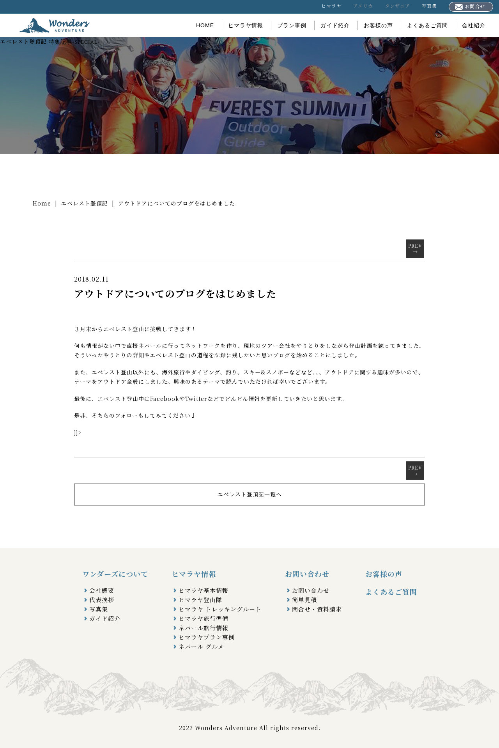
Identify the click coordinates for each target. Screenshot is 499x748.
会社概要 (101, 590)
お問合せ (470, 6)
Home (42, 203)
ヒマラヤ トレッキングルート (220, 609)
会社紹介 (473, 25)
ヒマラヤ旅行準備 (203, 618)
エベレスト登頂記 (84, 203)
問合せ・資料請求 (317, 609)
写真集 (429, 5)
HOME (205, 25)
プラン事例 (291, 25)
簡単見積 (304, 600)
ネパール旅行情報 (203, 628)
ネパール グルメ (201, 646)
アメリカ (363, 5)
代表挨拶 (101, 600)
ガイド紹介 (335, 25)
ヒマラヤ (331, 5)
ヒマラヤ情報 (245, 25)
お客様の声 (378, 25)
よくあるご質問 (427, 25)
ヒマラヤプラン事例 (207, 637)
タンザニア (397, 5)
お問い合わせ (310, 590)
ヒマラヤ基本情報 (203, 590)
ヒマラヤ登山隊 (200, 600)
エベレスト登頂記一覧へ (250, 494)
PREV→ (415, 248)
